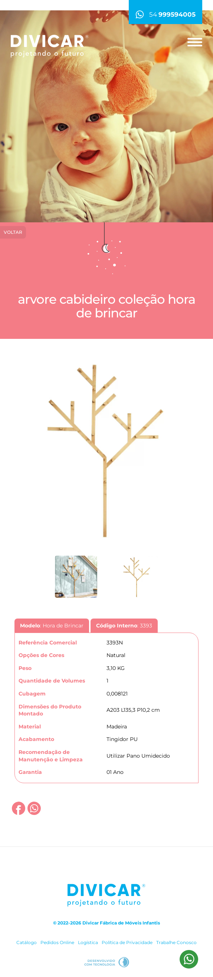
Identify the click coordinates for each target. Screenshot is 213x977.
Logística (88, 942)
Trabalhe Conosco (176, 942)
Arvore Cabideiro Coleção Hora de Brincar (106, 306)
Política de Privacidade (127, 942)
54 (165, 14)
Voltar (13, 232)
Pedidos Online (57, 942)
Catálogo (26, 942)
